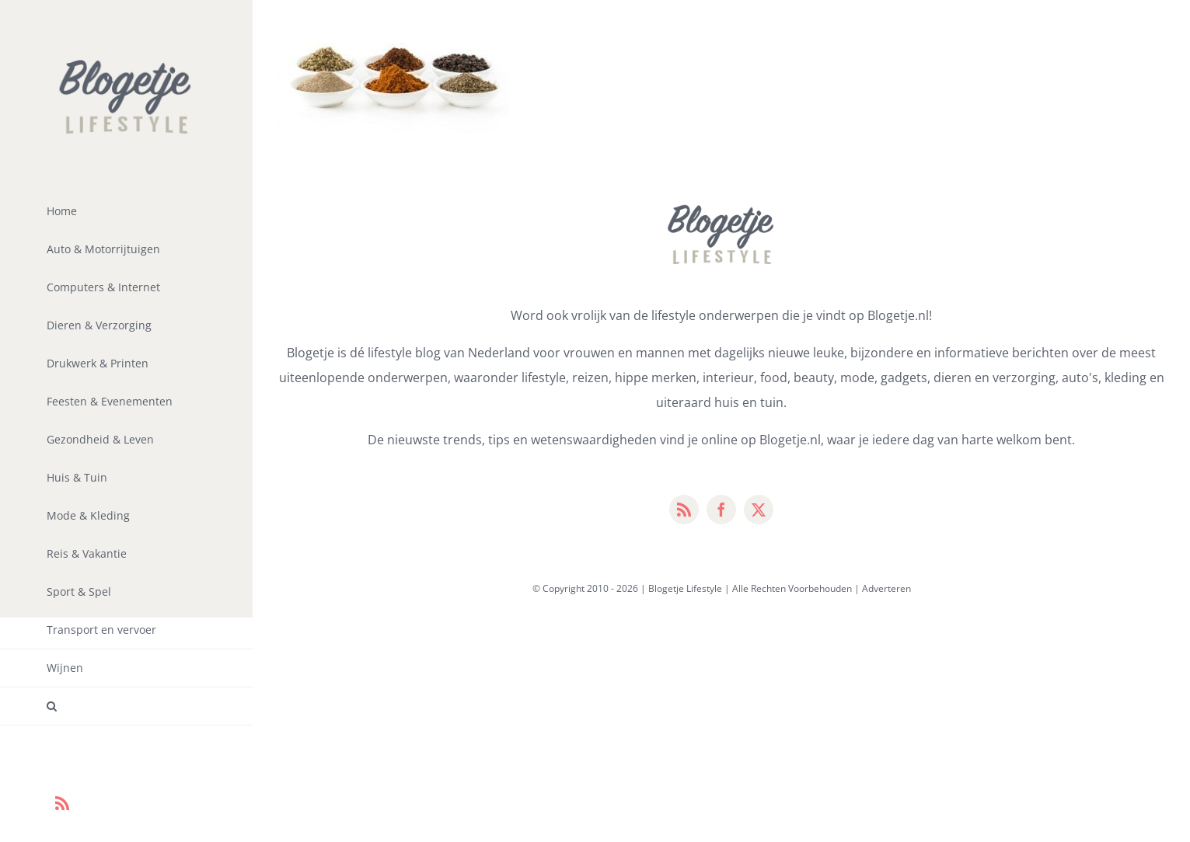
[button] (126, 706)
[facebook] (721, 509)
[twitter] (758, 509)
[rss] (684, 509)
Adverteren (886, 588)
